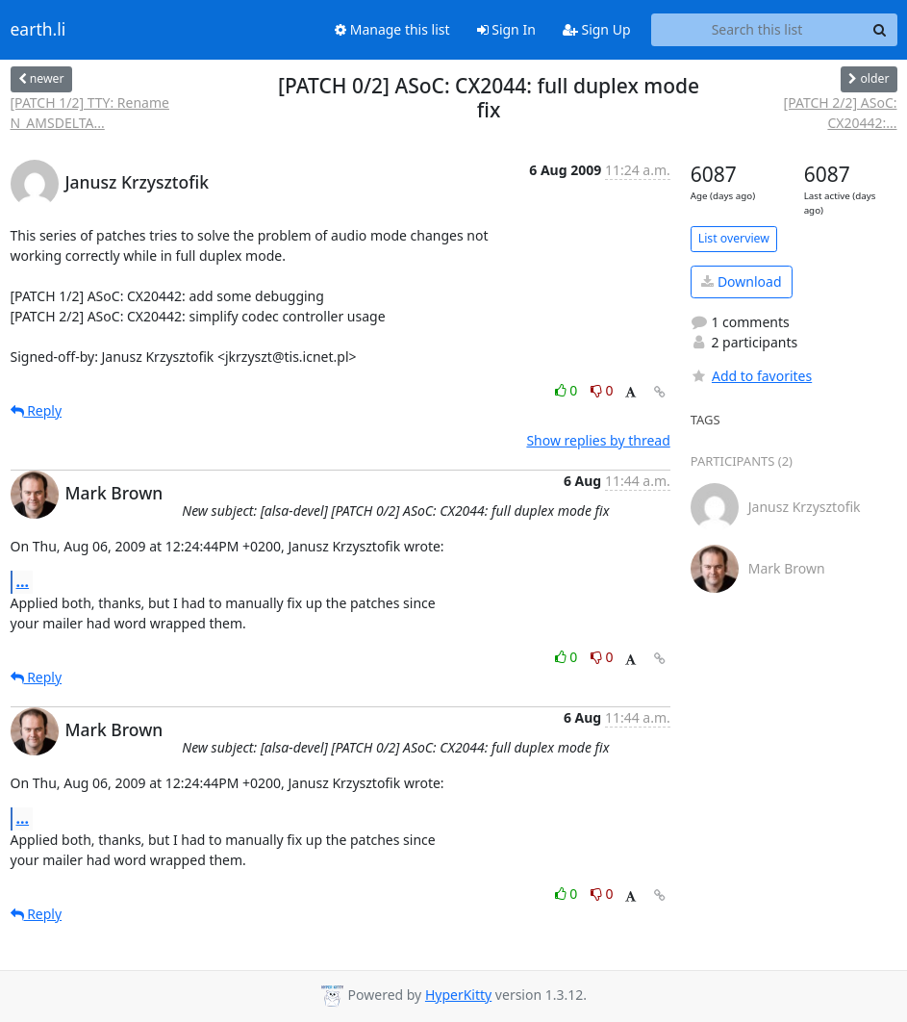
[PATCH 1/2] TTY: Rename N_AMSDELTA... (90, 112)
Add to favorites (751, 376)
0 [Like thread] (568, 390)
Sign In (506, 29)
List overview (733, 238)
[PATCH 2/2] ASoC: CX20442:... (840, 112)
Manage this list (392, 29)
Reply (37, 410)
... (23, 581)
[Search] (880, 29)
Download (741, 281)
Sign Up (597, 29)
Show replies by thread (597, 440)
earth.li (38, 29)
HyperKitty (458, 994)
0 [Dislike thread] (602, 390)
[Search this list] (757, 29)
